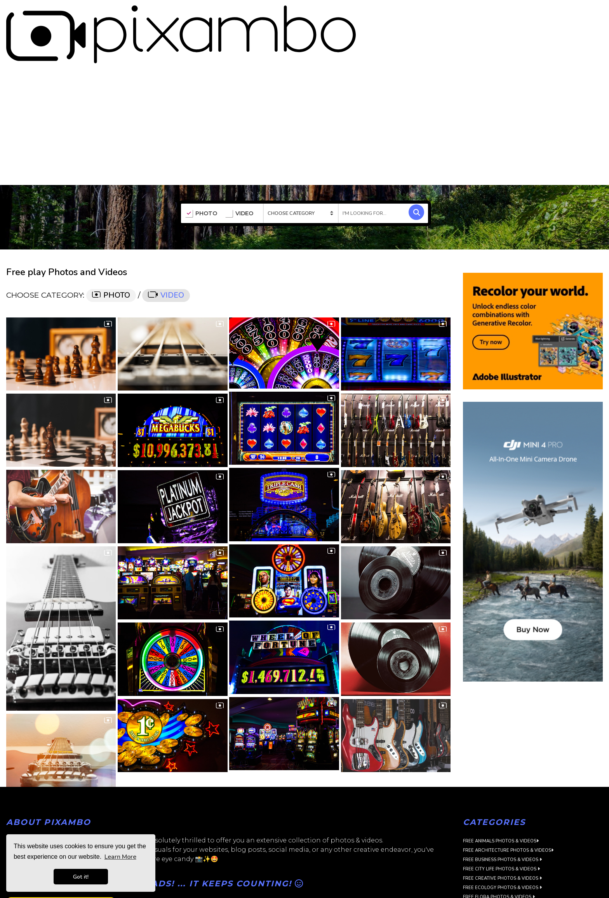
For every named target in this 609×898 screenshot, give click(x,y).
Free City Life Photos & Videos (501, 826)
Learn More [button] (120, 857)
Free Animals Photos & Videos (501, 798)
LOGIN (595, 12)
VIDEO (239, 170)
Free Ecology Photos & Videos (502, 844)
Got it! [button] (81, 877)
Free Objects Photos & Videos (501, 891)
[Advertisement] (304, 83)
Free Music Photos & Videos (498, 882)
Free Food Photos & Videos (498, 863)
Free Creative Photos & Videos (502, 835)
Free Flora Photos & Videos (499, 854)
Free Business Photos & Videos (502, 817)
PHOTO (201, 170)
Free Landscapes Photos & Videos (506, 872)
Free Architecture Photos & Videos (508, 807)
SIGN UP (566, 12)
